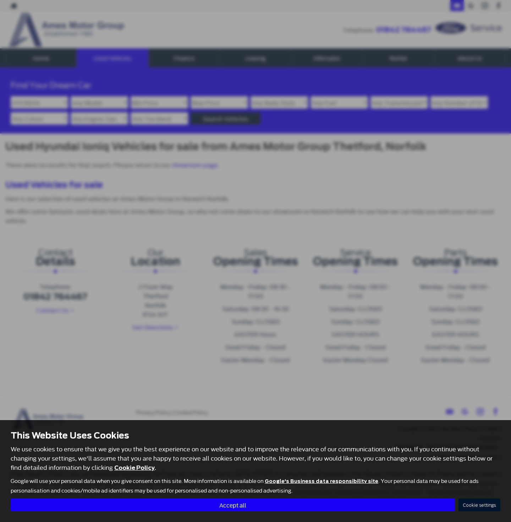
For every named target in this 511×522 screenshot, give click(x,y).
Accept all (232, 504)
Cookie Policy (134, 467)
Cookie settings (479, 504)
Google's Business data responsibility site (321, 481)
